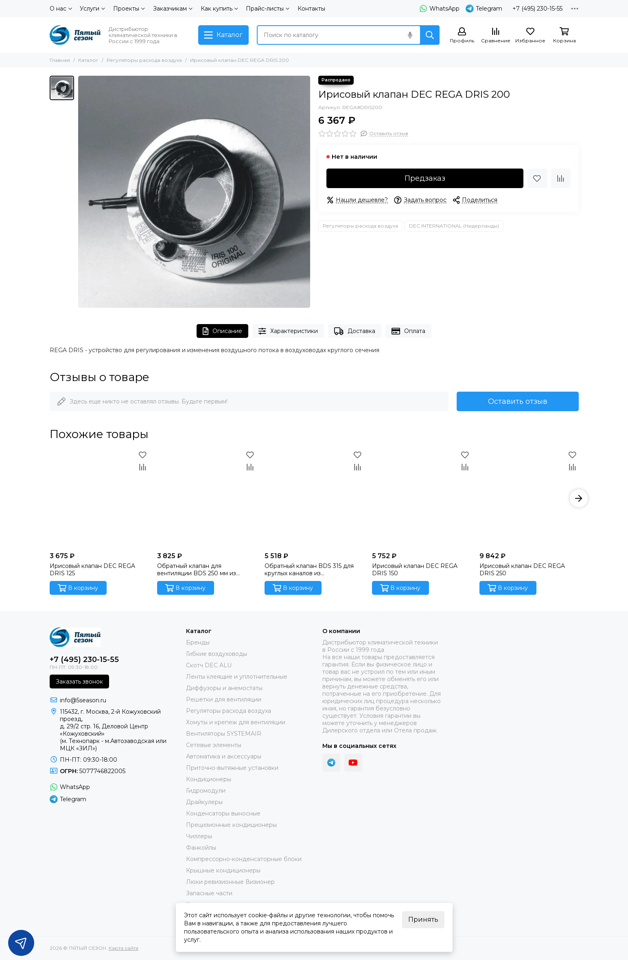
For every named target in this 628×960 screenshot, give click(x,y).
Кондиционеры (208, 779)
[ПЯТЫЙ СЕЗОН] (75, 35)
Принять (423, 919)
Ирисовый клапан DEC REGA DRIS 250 (522, 569)
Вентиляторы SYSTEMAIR (223, 733)
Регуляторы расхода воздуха (144, 60)
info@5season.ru (83, 700)
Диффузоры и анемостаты (224, 688)
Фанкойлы (201, 847)
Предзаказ (425, 178)
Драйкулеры (204, 802)
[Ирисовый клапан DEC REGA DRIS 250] (529, 498)
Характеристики (288, 331)
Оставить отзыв (517, 401)
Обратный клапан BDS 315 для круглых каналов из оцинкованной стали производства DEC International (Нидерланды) (311, 569)
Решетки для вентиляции (223, 699)
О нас (61, 8)
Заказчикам (173, 8)
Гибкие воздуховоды (216, 654)
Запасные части (209, 893)
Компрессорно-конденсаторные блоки (244, 859)
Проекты (129, 8)
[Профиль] (462, 35)
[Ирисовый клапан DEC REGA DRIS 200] (194, 192)
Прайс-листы (267, 8)
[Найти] (430, 35)
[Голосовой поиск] (410, 35)
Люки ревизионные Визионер (230, 881)
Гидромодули (205, 790)
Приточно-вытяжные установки (232, 768)
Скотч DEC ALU (209, 665)
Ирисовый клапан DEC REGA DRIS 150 (414, 569)
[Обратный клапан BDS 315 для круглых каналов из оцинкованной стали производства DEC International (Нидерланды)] (314, 498)
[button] (579, 498)
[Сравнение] (495, 35)
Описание (222, 331)
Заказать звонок (79, 681)
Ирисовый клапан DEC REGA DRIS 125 (92, 569)
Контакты (311, 8)
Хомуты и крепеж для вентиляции (235, 722)
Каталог (88, 60)
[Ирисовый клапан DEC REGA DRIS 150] (421, 498)
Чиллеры (199, 836)
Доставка (354, 331)
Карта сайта (123, 948)
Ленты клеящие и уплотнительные (236, 676)
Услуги (92, 8)
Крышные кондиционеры (223, 870)
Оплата (408, 331)
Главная (60, 60)
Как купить (219, 8)
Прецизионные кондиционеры (231, 824)
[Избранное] (530, 35)
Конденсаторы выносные (223, 813)
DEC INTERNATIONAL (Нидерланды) (454, 226)
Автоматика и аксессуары (223, 756)
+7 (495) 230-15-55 (537, 8)
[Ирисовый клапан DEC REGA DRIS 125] (99, 498)
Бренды (198, 642)
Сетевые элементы (213, 745)
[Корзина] (564, 35)
